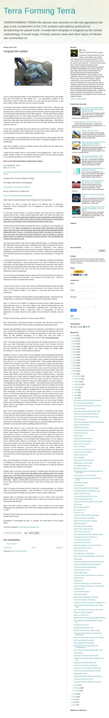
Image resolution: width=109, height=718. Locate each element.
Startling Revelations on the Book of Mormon (88, 545)
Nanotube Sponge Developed (83, 441)
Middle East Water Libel (81, 427)
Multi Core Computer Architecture (84, 518)
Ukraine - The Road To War (90, 131)
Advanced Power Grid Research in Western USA (89, 586)
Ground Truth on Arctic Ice (82, 532)
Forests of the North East (81, 591)
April (75, 398)
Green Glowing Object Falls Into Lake (85, 496)
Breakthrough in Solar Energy (83, 463)
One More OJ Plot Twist (81, 625)
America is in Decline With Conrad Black (86, 515)
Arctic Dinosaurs (79, 485)
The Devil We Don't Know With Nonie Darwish (88, 502)
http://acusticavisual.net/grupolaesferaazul (18, 195)
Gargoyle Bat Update (80, 673)
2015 (74, 365)
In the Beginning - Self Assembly (84, 553)
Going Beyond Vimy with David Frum (85, 537)
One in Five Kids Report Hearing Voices (86, 417)
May (75, 395)
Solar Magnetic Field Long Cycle (84, 643)
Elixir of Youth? (78, 436)
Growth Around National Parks (83, 499)
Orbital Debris (78, 581)
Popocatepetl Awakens (81, 483)
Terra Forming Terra (39, 10)
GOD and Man (78, 653)
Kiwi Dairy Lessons (80, 419)
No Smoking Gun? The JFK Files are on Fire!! (87, 122)
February (77, 688)
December (77, 376)
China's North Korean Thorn (82, 542)
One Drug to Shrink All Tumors (83, 679)
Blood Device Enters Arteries (83, 548)
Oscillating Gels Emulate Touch (83, 628)
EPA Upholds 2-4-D (80, 510)
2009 (74, 699)
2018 (74, 357)
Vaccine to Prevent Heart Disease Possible (87, 671)
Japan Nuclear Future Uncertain (84, 460)
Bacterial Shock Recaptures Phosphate (86, 597)
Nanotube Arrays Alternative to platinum (86, 414)
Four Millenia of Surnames (82, 466)
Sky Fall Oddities (79, 457)
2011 (74, 694)
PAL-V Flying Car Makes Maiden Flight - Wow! (88, 650)
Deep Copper (78, 559)
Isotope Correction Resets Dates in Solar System (89, 562)
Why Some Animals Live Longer (84, 640)
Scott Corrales (11, 168)
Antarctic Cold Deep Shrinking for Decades (87, 564)
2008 (74, 702)
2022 (74, 346)
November (77, 379)
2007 (74, 705)
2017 (74, 360)
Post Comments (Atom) (19, 551)
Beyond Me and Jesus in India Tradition (86, 655)
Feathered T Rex (79, 589)
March (76, 685)
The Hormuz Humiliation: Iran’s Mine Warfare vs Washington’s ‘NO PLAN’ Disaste (93, 208)
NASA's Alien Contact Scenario (83, 529)
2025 (74, 338)
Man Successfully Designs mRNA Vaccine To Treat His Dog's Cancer (92, 157)
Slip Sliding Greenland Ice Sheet (84, 430)
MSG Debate (78, 504)
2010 (74, 697)
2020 (74, 352)
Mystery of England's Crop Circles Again (86, 488)
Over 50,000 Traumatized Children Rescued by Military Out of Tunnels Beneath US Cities (92, 109)
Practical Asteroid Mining (81, 425)
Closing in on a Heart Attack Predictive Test (87, 668)
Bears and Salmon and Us (82, 444)
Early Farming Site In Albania (83, 452)
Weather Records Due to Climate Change (87, 630)
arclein (84, 50)
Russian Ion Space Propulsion (83, 612)
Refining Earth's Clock (81, 551)
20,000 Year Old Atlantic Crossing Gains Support (89, 422)
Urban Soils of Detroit (80, 594)
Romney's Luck (78, 512)
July (75, 390)
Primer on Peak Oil (80, 446)
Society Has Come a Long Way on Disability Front (89, 602)
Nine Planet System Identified (83, 526)
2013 (74, 371)
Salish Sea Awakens (80, 523)
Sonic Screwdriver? (80, 408)
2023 (74, 344)
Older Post (59, 548)
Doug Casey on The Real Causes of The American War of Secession (93, 181)
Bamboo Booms (79, 578)
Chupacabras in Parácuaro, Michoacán (17, 187)
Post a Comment (11, 544)
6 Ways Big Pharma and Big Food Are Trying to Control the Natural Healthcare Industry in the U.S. (93, 143)
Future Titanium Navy (80, 572)
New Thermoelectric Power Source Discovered (88, 610)
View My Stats (74, 319)
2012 (74, 374)
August (76, 387)
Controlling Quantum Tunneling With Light (87, 491)
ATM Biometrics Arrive (81, 433)
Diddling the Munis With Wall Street (85, 662)
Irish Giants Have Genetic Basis (84, 403)
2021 (74, 349)
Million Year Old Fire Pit (81, 615)
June (76, 392)
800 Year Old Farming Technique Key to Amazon (89, 556)
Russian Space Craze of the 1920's (85, 475)
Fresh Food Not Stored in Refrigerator (85, 665)
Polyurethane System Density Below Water (87, 411)
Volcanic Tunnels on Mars (82, 570)
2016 (74, 363)
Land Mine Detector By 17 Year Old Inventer (87, 583)
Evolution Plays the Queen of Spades (85, 521)
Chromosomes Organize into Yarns (85, 449)
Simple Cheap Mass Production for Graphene (88, 676)
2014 (74, 368)
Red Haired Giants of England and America (87, 406)
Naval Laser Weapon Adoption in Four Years (87, 682)
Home (34, 548)
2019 (74, 355)
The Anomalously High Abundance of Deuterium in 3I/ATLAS (93, 169)
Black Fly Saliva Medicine (82, 507)
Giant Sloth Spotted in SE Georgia (84, 600)
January (77, 690)
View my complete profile (78, 99)
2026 (74, 335)
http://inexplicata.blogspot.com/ (28, 527)
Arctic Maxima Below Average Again (85, 567)
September (77, 384)
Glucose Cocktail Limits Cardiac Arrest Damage (88, 637)
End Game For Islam (80, 468)
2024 (74, 341)
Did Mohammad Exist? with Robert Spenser (87, 400)
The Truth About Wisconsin (82, 540)
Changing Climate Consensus (83, 438)
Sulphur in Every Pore (81, 455)
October (77, 381)
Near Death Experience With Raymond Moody (88, 534)
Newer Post (7, 548)
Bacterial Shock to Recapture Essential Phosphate (89, 618)
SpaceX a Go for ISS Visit (82, 493)
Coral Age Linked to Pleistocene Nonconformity (88, 575)
